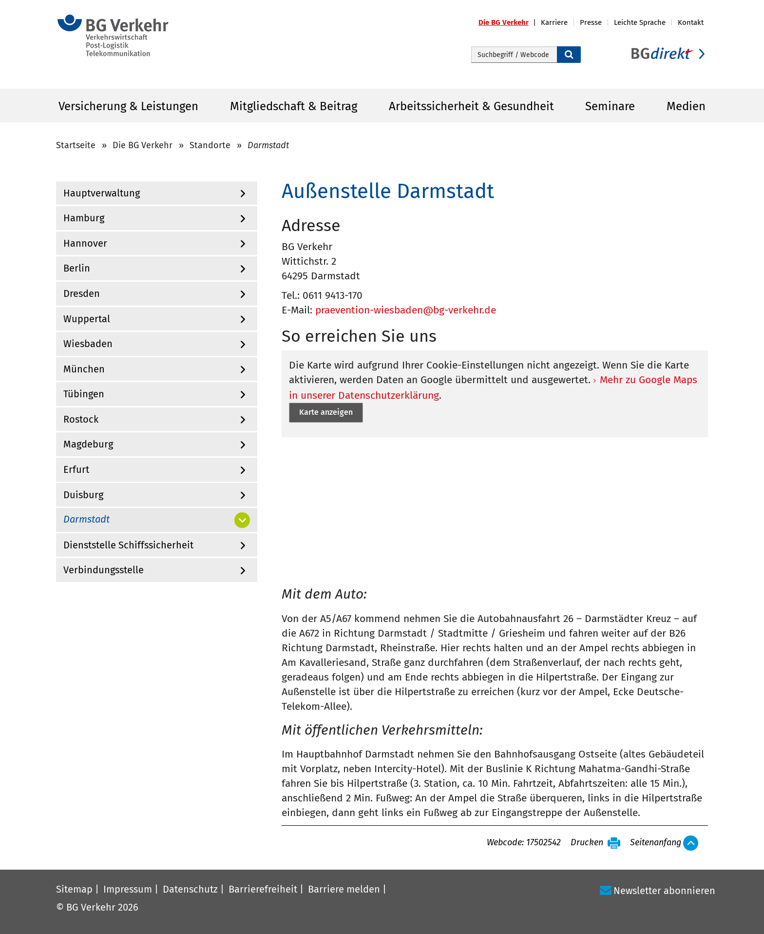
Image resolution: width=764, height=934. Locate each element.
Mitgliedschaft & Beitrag (293, 106)
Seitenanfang (655, 842)
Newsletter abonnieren (664, 890)
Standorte (210, 145)
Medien (686, 106)
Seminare (610, 106)
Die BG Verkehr (142, 145)
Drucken (587, 842)
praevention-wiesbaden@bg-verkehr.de (405, 310)
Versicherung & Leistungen (128, 106)
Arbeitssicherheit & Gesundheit (471, 106)
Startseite (76, 145)
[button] (509, 22)
